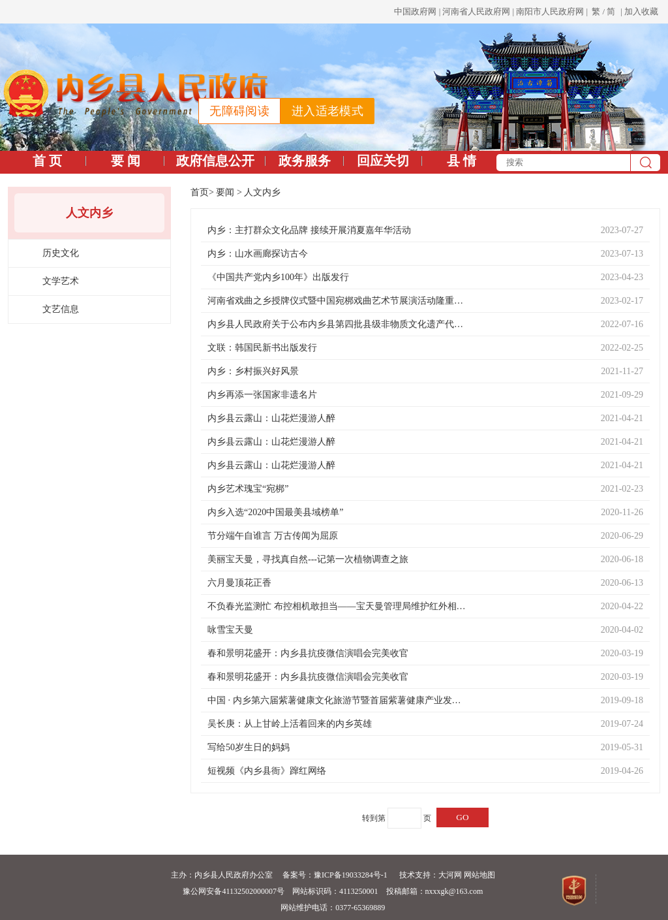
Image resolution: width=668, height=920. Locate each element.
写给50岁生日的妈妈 (248, 747)
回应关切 (383, 160)
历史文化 (60, 253)
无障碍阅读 (239, 111)
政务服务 (305, 160)
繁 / (598, 11)
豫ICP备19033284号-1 (350, 875)
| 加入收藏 (639, 11)
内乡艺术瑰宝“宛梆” (247, 489)
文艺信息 (60, 309)
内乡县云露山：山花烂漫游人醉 (271, 418)
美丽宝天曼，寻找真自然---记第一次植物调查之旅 (307, 559)
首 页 (47, 160)
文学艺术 (60, 281)
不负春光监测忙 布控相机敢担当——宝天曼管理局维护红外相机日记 (337, 606)
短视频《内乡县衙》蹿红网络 (266, 771)
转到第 (374, 818)
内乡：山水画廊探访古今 (257, 254)
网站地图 (479, 875)
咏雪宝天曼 (230, 630)
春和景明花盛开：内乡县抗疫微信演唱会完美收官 (307, 653)
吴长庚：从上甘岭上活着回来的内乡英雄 (289, 724)
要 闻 (125, 160)
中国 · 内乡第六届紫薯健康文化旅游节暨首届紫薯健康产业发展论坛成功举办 (337, 700)
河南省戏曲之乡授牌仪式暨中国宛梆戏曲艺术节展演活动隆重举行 (337, 301)
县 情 (461, 160)
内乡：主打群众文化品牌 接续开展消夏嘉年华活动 (309, 230)
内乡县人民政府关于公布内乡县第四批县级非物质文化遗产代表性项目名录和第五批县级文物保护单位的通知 (337, 324)
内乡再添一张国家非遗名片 (262, 395)
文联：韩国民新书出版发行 (262, 348)
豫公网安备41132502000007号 (233, 891)
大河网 (450, 875)
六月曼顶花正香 (239, 583)
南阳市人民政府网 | (553, 11)
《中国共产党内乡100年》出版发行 (278, 277)
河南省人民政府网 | (478, 11)
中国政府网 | (417, 11)
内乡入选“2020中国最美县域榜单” (275, 512)
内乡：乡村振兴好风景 (253, 371)
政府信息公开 (215, 160)
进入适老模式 (327, 111)
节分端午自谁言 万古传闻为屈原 (272, 536)
